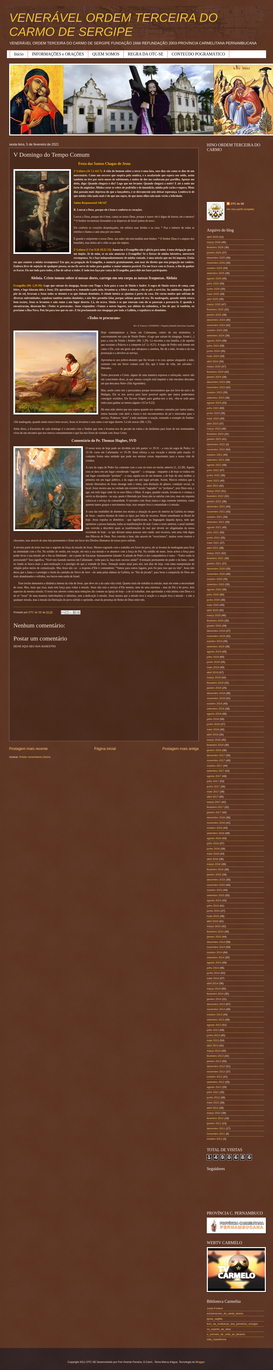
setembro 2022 (215, 459)
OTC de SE (237, 203)
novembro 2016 (216, 822)
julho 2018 (213, 719)
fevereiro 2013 (215, 1055)
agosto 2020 (214, 589)
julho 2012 (213, 1092)
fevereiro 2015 (215, 931)
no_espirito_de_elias (219, 1329)
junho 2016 (213, 848)
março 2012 (214, 1112)
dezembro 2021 (216, 506)
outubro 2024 (214, 330)
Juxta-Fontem (215, 1308)
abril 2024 (212, 361)
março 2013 (214, 1050)
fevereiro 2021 (215, 558)
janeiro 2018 (214, 750)
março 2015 (214, 926)
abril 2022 (212, 485)
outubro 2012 (214, 1076)
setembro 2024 (215, 335)
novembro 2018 (216, 698)
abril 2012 (212, 1107)
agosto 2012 (214, 1087)
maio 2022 (213, 480)
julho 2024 (213, 345)
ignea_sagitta (214, 1318)
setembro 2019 (215, 646)
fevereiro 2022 (215, 496)
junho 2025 (213, 288)
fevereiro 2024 (215, 371)
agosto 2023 (214, 402)
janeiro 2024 (214, 376)
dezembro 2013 (216, 1004)
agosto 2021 (214, 527)
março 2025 (214, 304)
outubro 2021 (214, 516)
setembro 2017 (215, 770)
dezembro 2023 (216, 382)
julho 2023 (213, 408)
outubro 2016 (214, 827)
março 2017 (214, 801)
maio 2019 (213, 667)
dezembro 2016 (216, 817)
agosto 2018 (214, 713)
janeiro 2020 (214, 625)
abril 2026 (212, 236)
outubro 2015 (214, 890)
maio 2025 (213, 293)
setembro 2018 (215, 708)
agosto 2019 (214, 651)
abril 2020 (212, 610)
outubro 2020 (214, 579)
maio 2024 (213, 356)
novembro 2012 (216, 1071)
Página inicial (105, 749)
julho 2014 (213, 967)
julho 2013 (213, 1030)
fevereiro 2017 (215, 807)
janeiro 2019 (214, 687)
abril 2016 (212, 859)
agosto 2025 (214, 278)
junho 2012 (213, 1097)
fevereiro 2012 (215, 1118)
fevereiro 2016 (215, 869)
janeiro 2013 (214, 1061)
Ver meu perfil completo (240, 209)
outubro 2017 (214, 765)
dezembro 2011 (216, 1128)
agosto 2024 (214, 340)
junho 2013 (213, 1035)
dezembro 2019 (216, 630)
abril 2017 (212, 796)
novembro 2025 (216, 262)
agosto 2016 (214, 838)
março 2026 (214, 242)
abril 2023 (212, 423)
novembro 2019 (216, 636)
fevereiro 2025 (215, 309)
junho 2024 (213, 351)
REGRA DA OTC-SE (145, 54)
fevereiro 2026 (215, 247)
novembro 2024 (216, 325)
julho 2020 (213, 594)
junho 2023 (213, 413)
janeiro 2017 (214, 812)
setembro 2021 (215, 522)
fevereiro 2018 (215, 744)
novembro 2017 (216, 760)
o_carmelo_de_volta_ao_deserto (226, 1334)
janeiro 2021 (214, 563)
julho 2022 (213, 470)
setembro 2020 (215, 584)
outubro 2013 (214, 1014)
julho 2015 (213, 905)
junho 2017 (213, 786)
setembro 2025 (215, 273)
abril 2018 (212, 734)
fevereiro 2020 (215, 620)
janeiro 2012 (214, 1123)
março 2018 (214, 739)
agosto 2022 (214, 464)
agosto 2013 (214, 1024)
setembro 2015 (215, 895)
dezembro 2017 (216, 755)
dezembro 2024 (216, 319)
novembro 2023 (216, 387)
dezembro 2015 (216, 879)
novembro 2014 (216, 947)
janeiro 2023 (214, 439)
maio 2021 (213, 542)
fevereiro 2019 (215, 682)
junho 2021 (213, 537)
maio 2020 (213, 604)
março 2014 (214, 988)
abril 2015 (212, 921)
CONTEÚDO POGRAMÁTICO (198, 54)
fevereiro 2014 (215, 993)
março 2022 (214, 491)
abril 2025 (212, 299)
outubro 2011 (214, 1138)
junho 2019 (213, 662)
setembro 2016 (215, 833)
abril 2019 (212, 672)
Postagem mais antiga (180, 749)
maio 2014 (213, 978)
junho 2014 (213, 972)
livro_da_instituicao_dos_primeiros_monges (232, 1323)
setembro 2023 (215, 397)
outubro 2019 (214, 641)
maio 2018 (213, 729)
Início (19, 54)
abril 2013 (212, 1045)
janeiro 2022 (214, 501)
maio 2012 (213, 1102)
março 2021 (214, 553)
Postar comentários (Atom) (35, 756)
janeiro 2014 (214, 999)
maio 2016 (213, 853)
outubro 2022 (214, 454)
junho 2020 (213, 599)
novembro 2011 (216, 1133)
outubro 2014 (214, 952)
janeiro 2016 (214, 874)
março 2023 (214, 428)
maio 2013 (213, 1040)
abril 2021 (212, 547)
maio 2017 (213, 791)
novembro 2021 (216, 511)
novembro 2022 (216, 449)
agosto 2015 (214, 900)
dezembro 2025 (216, 257)
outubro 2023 (214, 392)
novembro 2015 (216, 884)
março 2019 (214, 677)
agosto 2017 (214, 776)
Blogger (200, 1361)
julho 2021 (213, 532)
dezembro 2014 (216, 941)
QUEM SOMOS (105, 54)
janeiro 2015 (214, 936)
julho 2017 (213, 781)
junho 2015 (213, 910)
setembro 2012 (215, 1081)
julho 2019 (213, 656)
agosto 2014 (214, 962)
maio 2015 (213, 916)
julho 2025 (213, 283)
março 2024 (214, 366)
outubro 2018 (214, 703)
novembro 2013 (216, 1009)
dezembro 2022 (216, 444)
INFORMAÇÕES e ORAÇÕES (58, 54)
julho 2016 (213, 843)
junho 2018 (213, 724)
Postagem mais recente (28, 749)
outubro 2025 (214, 268)
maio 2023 (213, 418)
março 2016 (214, 864)
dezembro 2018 (216, 693)
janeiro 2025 (214, 314)
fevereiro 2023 (215, 433)
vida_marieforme (216, 1339)
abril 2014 (212, 983)
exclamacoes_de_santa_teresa (225, 1313)
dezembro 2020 (216, 568)
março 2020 (214, 615)
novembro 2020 (216, 573)
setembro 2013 (215, 1019)
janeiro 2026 (214, 252)
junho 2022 (213, 475)
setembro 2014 (215, 957)
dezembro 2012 (216, 1066)
